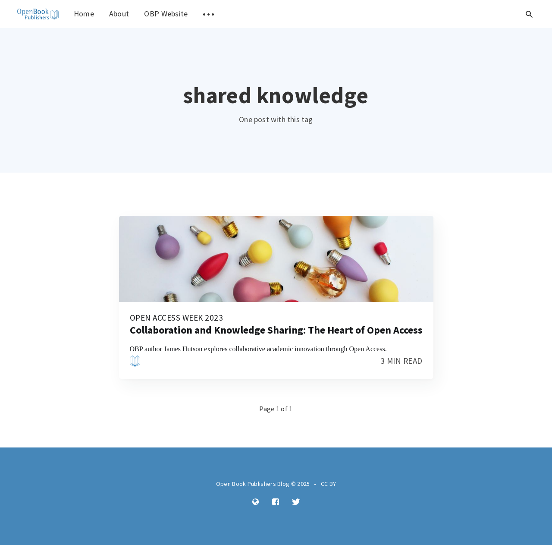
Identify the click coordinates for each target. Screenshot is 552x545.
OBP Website (166, 14)
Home (84, 14)
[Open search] (529, 14)
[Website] (255, 502)
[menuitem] (38, 14)
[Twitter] (296, 502)
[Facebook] (275, 502)
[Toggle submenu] (208, 14)
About (119, 14)
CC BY (328, 484)
